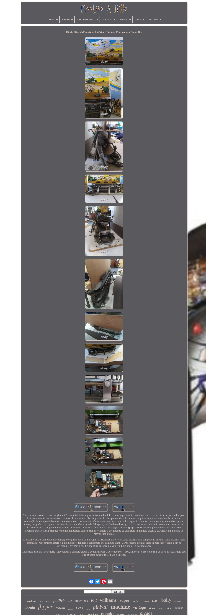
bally (166, 600)
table (88, 609)
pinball (100, 607)
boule (30, 608)
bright (179, 608)
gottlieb (58, 600)
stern (152, 608)
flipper (45, 607)
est (70, 601)
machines (81, 601)
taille (136, 601)
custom (31, 601)
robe (41, 601)
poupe (70, 609)
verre (160, 608)
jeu (94, 600)
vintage (139, 607)
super (124, 600)
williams (108, 600)
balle (155, 601)
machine (120, 607)
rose (47, 601)
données (145, 601)
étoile (177, 602)
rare (79, 607)
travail (60, 608)
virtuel (168, 608)
